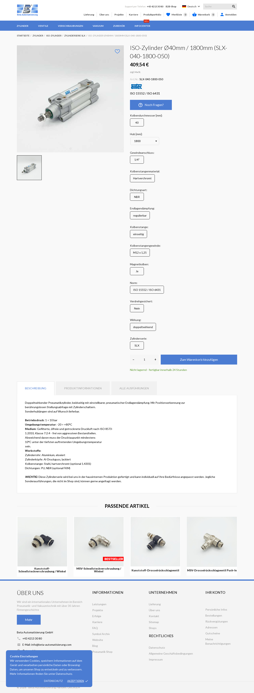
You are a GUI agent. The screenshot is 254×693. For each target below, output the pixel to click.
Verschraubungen (70, 25)
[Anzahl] (144, 360)
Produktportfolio (152, 14)
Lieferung (89, 14)
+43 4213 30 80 (155, 6)
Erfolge (96, 616)
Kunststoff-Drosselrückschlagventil (155, 570)
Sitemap (154, 622)
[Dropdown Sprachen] (194, 6)
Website (97, 639)
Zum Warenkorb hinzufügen (199, 359)
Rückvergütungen (216, 621)
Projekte (119, 14)
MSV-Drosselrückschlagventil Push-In (212, 570)
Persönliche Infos (216, 609)
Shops (153, 628)
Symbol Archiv (101, 634)
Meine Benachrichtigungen (218, 641)
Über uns (104, 14)
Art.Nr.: (134, 79)
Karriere (133, 14)
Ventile (43, 25)
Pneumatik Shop (102, 651)
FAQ (95, 628)
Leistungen (99, 604)
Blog (95, 645)
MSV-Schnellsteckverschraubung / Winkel (98, 570)
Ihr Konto (215, 592)
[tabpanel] (70, 98)
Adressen (211, 627)
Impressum (156, 659)
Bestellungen (213, 615)
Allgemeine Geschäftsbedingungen (171, 653)
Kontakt (154, 616)
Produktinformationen (83, 388)
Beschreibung (35, 388)
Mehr (29, 619)
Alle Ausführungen (134, 388)
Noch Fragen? (151, 105)
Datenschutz (53, 680)
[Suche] (220, 7)
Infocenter (142, 24)
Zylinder (22, 25)
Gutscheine (212, 633)
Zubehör (119, 25)
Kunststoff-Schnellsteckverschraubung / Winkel (42, 570)
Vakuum (98, 25)
